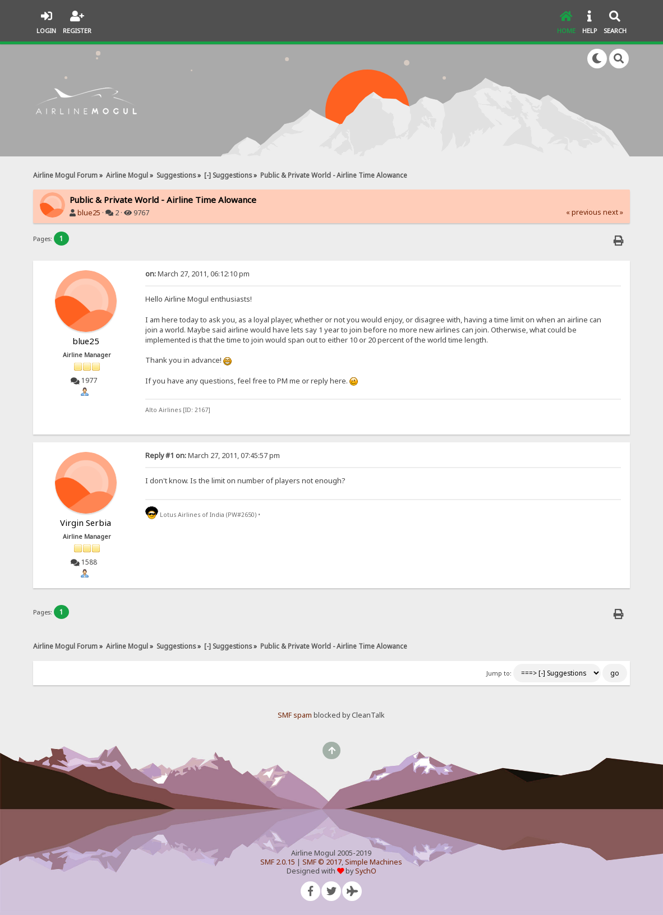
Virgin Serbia (85, 522)
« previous (583, 212)
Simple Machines (373, 862)
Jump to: (499, 673)
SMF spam (295, 715)
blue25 (88, 213)
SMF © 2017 (322, 862)
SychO (365, 871)
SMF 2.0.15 (277, 862)
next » (613, 212)
